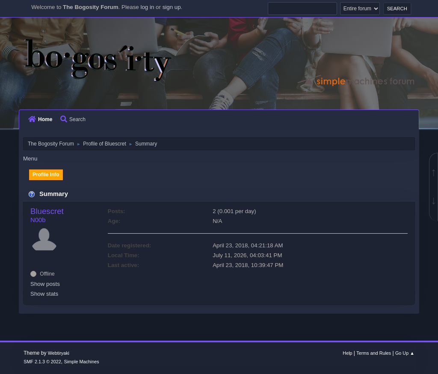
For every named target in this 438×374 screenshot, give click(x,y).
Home (40, 119)
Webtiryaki (58, 353)
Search (73, 119)
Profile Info (46, 175)
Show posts (45, 284)
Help (347, 353)
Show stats (44, 294)
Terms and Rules (373, 353)
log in (147, 7)
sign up (172, 7)
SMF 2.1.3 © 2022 (42, 361)
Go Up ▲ (404, 353)
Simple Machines (81, 361)
